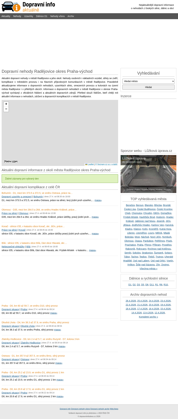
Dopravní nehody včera (80, 409)
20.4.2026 (154, 304)
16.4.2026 (154, 308)
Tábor (127, 256)
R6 (160, 284)
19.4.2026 (165, 304)
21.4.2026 (142, 304)
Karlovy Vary (157, 225)
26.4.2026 (131, 300)
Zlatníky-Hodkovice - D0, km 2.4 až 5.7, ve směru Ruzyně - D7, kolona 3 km (41, 339)
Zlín (158, 264)
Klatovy (137, 229)
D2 (134, 284)
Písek (169, 241)
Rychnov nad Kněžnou (159, 248)
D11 (152, 284)
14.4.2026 (136, 312)
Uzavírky (28, 16)
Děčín (156, 213)
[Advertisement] (89, 43)
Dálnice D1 (41, 16)
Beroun (140, 205)
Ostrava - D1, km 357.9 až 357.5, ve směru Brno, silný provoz (33, 355)
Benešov (130, 205)
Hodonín (160, 217)
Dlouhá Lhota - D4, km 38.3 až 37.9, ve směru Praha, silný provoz (35, 322)
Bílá (28, 246)
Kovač (22, 230)
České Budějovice (146, 209)
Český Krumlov (164, 209)
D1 (130, 284)
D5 (142, 284)
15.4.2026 (165, 308)
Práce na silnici (9, 213)
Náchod (145, 237)
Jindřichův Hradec (141, 225)
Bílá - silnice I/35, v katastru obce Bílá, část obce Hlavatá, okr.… (34, 243)
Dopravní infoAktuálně (11, 5)
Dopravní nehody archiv (100, 409)
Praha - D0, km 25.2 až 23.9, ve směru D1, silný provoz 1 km (33, 372)
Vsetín (170, 260)
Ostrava (25, 359)
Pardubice (148, 241)
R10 (166, 284)
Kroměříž (153, 229)
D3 (138, 284)
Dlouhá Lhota (27, 326)
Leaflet (89, 164)
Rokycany (141, 248)
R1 (156, 284)
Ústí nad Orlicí (158, 260)
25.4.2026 (142, 300)
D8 (146, 284)
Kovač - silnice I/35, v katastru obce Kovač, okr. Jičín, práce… (33, 226)
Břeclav (158, 205)
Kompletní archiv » (148, 316)
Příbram (156, 245)
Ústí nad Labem (141, 260)
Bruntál (166, 205)
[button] (6, 104)
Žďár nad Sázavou (145, 264)
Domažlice (166, 213)
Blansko (149, 205)
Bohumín (38, 196)
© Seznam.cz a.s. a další (106, 164)
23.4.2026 (165, 300)
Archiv (71, 16)
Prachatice (130, 245)
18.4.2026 (131, 308)
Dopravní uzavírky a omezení (17, 196)
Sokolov (136, 252)
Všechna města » (148, 268)
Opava (138, 241)
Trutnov (159, 256)
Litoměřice (141, 233)
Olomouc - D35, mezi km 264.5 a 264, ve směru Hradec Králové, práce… (39, 209)
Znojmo (165, 264)
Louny (151, 233)
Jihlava (126, 225)
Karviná (169, 225)
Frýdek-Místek (130, 217)
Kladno (128, 229)
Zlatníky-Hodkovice (30, 342)
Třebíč (151, 256)
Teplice (143, 256)
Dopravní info (65, 409)
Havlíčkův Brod (147, 217)
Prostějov (166, 245)
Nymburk (166, 237)
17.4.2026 (142, 308)
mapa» (98, 200)
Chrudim (147, 213)
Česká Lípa (130, 209)
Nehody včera (57, 16)
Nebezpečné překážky (13, 246)
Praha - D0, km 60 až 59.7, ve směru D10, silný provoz (30, 305)
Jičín (168, 221)
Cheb (127, 213)
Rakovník (130, 248)
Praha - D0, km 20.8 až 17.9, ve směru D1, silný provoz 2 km (33, 389)
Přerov (148, 245)
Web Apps (114, 409)
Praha (24, 309)
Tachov (134, 256)
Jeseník (160, 221)
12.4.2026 (160, 312)
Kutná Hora (165, 229)
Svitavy (168, 252)
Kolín (145, 229)
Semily (127, 252)
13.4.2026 (148, 312)
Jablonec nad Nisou (145, 221)
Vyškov (131, 264)
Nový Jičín (155, 237)
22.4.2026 (131, 304)
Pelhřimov (160, 241)
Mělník (158, 233)
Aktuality (5, 16)
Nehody (17, 16)
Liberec (131, 233)
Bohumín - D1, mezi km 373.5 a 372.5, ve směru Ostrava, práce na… (37, 193)
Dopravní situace (10, 309)
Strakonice (147, 252)
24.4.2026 (154, 300)
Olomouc (23, 213)
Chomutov (137, 213)
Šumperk (158, 252)
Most (137, 237)
